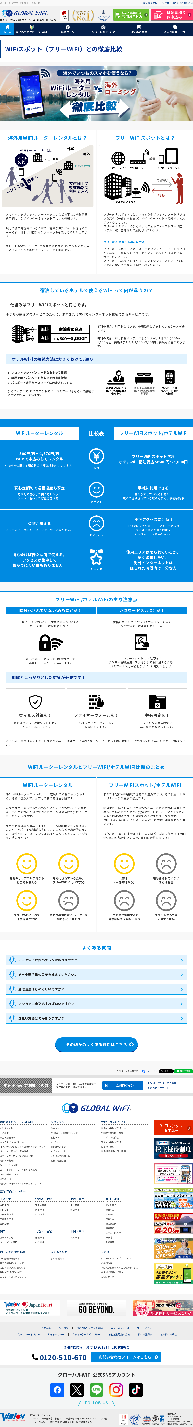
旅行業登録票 (145, 1334)
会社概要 (64, 1328)
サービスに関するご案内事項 (14, 1151)
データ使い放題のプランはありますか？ (48, 960)
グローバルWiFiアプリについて (116, 1258)
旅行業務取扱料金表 (119, 1334)
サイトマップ (144, 1328)
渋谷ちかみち (6, 1237)
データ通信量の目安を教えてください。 (48, 974)
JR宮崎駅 (110, 1241)
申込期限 (4, 1132)
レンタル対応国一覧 (60, 1155)
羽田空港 (4, 1209)
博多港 (109, 1237)
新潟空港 (39, 1237)
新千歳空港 (40, 1205)
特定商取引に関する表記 (90, 1328)
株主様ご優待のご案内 (112, 1272)
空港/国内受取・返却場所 (113, 1151)
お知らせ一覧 (107, 1276)
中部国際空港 (6, 1218)
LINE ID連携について (10, 1174)
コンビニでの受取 (110, 1137)
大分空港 (110, 1214)
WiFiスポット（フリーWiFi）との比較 (18, 1169)
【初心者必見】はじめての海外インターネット (22, 1146)
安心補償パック (58, 1146)
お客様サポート (7, 1178)
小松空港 (39, 1242)
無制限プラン (57, 1137)
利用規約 (46, 1328)
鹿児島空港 (111, 1223)
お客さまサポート (159, 1087)
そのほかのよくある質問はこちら (96, 1044)
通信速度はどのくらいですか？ (41, 989)
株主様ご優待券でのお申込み (177, 2)
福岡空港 (4, 1223)
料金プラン (56, 1128)
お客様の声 (106, 1262)
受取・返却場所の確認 (11, 1272)
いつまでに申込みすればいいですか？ (46, 1003)
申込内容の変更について (12, 1262)
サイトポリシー (56, 1334)
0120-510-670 (59, 1357)
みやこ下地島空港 (114, 1232)
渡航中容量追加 (58, 1160)
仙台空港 (39, 1214)
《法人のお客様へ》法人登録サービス (119, 1267)
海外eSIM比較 (6, 1160)
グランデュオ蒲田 (8, 1242)
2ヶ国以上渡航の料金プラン (64, 1132)
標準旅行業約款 (168, 1334)
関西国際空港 (6, 1214)
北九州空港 (111, 1205)
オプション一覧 (58, 1151)
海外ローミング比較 (9, 1165)
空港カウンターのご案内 (163, 1083)
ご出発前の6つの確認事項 (12, 1267)
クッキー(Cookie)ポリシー (86, 1334)
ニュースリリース (120, 1328)
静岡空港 (74, 1209)
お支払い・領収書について (13, 1276)
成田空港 (4, 1205)
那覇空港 (110, 1228)
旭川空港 (39, 1209)
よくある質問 (57, 1258)
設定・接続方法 (7, 1137)
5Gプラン (55, 1142)
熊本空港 (110, 1209)
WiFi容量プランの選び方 (12, 1142)
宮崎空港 (110, 1218)
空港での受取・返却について (115, 1128)
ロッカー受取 (107, 1146)
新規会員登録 (150, 2)
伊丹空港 (74, 1205)
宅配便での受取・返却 (112, 1132)
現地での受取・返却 (111, 1142)
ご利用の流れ (6, 1128)
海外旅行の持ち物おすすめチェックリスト (20, 1183)
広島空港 (74, 1237)
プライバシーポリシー (28, 1334)
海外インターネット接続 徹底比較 (16, 1155)
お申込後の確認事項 (9, 1258)
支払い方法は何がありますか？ (41, 1018)
